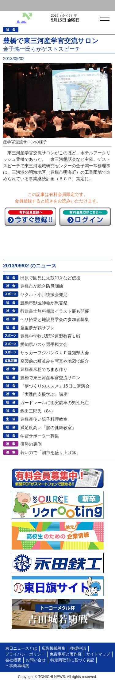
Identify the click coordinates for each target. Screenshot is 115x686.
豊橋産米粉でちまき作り (43, 369)
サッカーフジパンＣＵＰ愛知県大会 (54, 352)
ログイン (17, 5)
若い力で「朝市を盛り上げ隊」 (50, 452)
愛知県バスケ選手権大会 (43, 344)
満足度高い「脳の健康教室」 (48, 427)
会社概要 (13, 660)
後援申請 (78, 648)
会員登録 (47, 5)
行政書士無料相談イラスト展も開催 (54, 311)
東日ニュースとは (21, 648)
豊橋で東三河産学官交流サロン (50, 377)
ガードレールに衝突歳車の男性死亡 (54, 402)
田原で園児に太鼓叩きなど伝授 (50, 277)
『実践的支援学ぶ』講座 (43, 394)
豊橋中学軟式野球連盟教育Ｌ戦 (50, 336)
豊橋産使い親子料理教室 (43, 419)
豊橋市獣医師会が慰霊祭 (43, 302)
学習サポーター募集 (39, 435)
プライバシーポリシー (25, 654)
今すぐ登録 (30, 216)
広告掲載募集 (54, 648)
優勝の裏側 (31, 444)
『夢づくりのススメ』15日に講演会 (55, 386)
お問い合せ (36, 660)
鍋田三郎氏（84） (37, 410)
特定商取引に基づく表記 (72, 660)
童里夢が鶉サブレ (37, 327)
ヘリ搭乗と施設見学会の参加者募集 (54, 319)
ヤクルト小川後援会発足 (43, 294)
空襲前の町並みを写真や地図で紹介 (54, 361)
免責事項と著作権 (66, 654)
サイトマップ (98, 654)
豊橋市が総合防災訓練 (41, 286)
